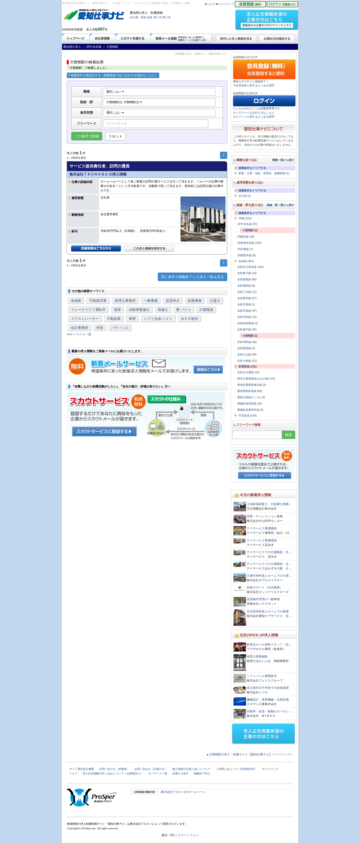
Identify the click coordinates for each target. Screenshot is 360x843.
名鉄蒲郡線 (244, 285)
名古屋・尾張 (138, 17)
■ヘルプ (210, 4)
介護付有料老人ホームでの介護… (269, 575)
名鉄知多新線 (245, 323)
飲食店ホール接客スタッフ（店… (269, 644)
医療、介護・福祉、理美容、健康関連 (261, 173)
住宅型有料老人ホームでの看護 (268, 611)
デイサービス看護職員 (262, 528)
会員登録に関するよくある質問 (255, 85)
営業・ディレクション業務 (265, 516)
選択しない (115, 91)
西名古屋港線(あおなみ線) (253, 378)
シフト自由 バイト (158, 319)
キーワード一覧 (80, 334)
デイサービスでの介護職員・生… (269, 552)
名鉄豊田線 (244, 298)
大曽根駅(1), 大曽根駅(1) (124, 102)
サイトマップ (270, 768)
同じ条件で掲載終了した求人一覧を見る (192, 277)
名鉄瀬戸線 (244, 329)
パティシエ (120, 328)
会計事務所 (79, 328)
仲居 (99, 328)
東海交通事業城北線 (249, 384)
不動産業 (114, 319)
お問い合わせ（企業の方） (150, 768)
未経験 (76, 301)
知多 (149, 17)
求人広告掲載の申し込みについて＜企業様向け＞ (112, 773)
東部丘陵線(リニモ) (249, 397)
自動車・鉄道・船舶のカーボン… (269, 711)
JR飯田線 (243, 236)
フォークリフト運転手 (88, 310)
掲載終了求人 (202, 773)
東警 (132, 319)
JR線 (241, 218)
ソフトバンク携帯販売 (262, 676)
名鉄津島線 (244, 341)
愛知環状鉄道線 (246, 390)
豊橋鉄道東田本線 (248, 409)
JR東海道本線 (245, 242)
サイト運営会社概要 (81, 768)
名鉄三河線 (244, 291)
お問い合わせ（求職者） (114, 768)
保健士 (163, 310)
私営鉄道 (244, 366)
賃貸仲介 (173, 301)
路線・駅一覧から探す (280, 204)
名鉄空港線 (244, 304)
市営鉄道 (244, 415)
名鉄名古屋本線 (246, 266)
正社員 (242, 195)
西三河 (158, 17)
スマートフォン (188, 835)
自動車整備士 (139, 310)
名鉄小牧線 (244, 360)
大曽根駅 (248, 230)
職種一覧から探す (283, 159)
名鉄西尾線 (244, 279)
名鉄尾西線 (244, 348)
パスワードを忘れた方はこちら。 (256, 112)
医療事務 (195, 301)
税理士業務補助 (257, 656)
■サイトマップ (225, 4)
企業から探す (180, 773)
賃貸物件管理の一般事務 (263, 599)
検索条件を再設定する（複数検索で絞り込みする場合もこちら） (113, 75)
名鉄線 (242, 261)
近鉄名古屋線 (245, 372)
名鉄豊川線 (244, 273)
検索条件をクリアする (252, 167)
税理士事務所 (125, 301)
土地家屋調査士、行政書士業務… (269, 504)
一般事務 (151, 301)
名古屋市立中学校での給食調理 (268, 688)
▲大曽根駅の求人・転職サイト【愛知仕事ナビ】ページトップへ (249, 754)
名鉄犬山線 (244, 354)
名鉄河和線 (244, 316)
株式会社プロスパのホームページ (183, 792)
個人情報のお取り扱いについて (191, 768)
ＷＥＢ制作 (189, 319)
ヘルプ (73, 773)
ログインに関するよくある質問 (255, 116)
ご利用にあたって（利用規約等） (236, 768)
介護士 (215, 301)
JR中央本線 (244, 224)
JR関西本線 (244, 255)
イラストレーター (85, 319)
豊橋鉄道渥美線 (246, 403)
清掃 (117, 310)
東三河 (166, 17)
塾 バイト (183, 310)
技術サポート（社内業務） (265, 587)
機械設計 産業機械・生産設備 (268, 699)
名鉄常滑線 (244, 310)
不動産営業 (98, 301)
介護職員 (206, 310)
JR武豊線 (243, 249)
